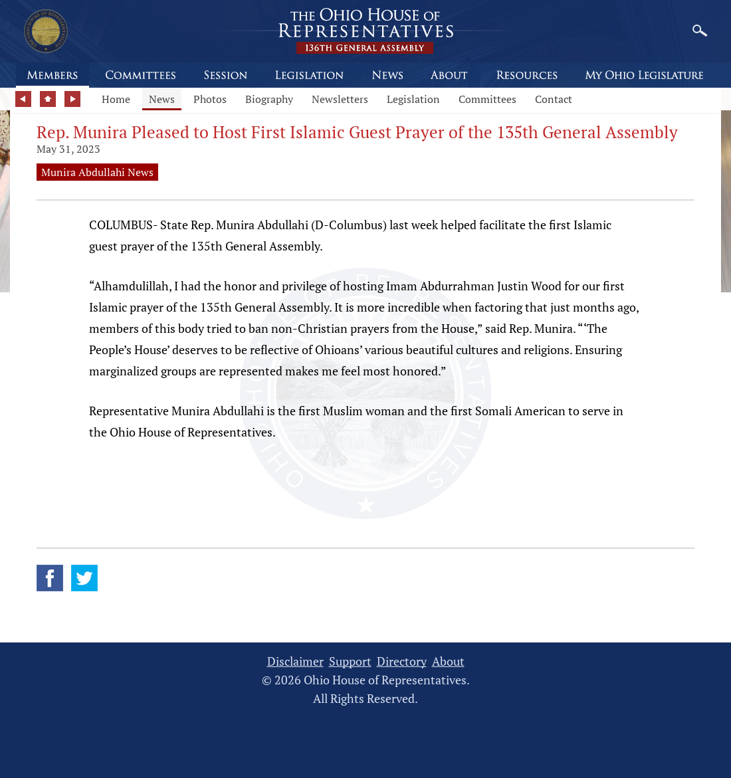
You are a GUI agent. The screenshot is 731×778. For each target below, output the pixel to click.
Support (350, 661)
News (162, 99)
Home (116, 99)
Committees (487, 99)
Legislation (413, 99)
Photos (210, 99)
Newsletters (340, 99)
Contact (553, 99)
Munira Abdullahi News (97, 172)
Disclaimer (295, 661)
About (448, 661)
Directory (402, 661)
